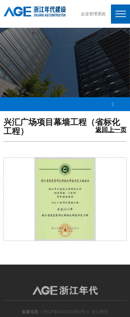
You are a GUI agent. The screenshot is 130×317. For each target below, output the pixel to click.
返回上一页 (111, 130)
